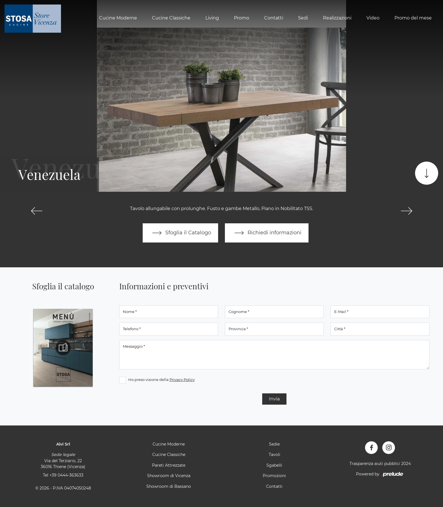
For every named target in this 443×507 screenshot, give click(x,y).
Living (212, 18)
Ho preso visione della (161, 379)
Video (372, 18)
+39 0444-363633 (66, 475)
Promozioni (274, 475)
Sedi (303, 18)
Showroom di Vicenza (168, 475)
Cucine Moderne (118, 18)
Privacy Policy (182, 379)
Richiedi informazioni (266, 233)
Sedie (274, 444)
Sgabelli (274, 465)
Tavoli (274, 454)
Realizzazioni (337, 18)
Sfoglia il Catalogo (180, 233)
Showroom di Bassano (168, 486)
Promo (241, 18)
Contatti (273, 18)
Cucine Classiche (171, 18)
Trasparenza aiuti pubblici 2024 (380, 463)
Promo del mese (413, 18)
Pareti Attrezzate (168, 465)
